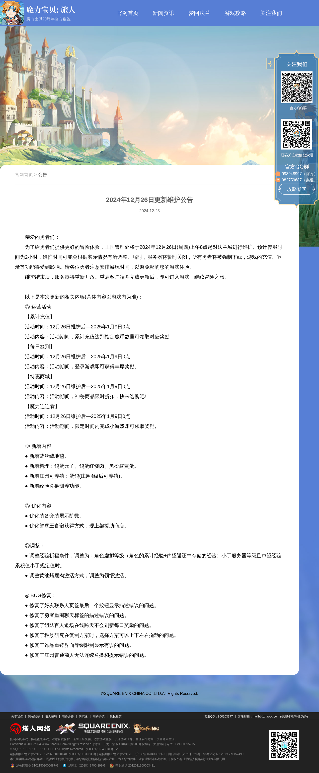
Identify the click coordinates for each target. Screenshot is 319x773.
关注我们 (271, 13)
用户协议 (99, 716)
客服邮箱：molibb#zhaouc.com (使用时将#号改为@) (273, 716)
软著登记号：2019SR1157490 (223, 754)
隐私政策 (116, 716)
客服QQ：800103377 (218, 716)
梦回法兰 (199, 13)
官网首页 (128, 13)
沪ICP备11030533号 (82, 754)
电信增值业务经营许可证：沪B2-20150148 (38, 754)
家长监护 (34, 716)
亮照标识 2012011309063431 (132, 765)
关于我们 (17, 716)
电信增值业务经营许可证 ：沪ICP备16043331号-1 (132, 754)
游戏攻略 (235, 13)
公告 (42, 174)
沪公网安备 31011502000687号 (34, 765)
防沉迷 (83, 716)
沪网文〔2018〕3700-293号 (83, 765)
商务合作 (68, 716)
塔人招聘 (51, 716)
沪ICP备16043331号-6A (102, 749)
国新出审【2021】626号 (184, 754)
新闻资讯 (163, 13)
